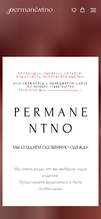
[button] (74, 10)
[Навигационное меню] (93, 10)
